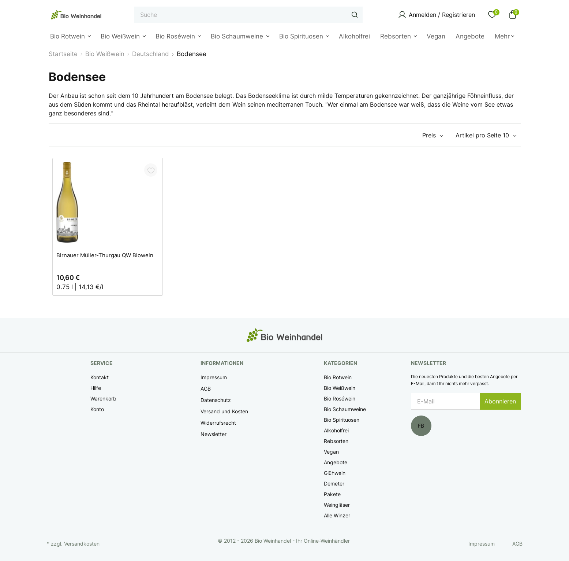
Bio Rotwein (338, 377)
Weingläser (337, 505)
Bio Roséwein (339, 398)
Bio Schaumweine (345, 409)
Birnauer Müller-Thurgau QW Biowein (104, 255)
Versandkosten (82, 543)
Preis (429, 135)
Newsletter (214, 434)
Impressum (214, 377)
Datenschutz (216, 400)
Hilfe (95, 388)
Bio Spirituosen (341, 420)
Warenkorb (103, 398)
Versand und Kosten (224, 411)
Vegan (331, 452)
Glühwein (334, 473)
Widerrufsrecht (218, 423)
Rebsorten (336, 441)
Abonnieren (500, 401)
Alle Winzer (337, 515)
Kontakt (99, 377)
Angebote (335, 462)
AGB (206, 388)
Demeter (334, 483)
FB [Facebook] (421, 425)
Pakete (332, 494)
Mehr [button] (502, 36)
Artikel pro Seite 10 (482, 135)
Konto (97, 409)
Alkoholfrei (336, 430)
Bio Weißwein (339, 388)
